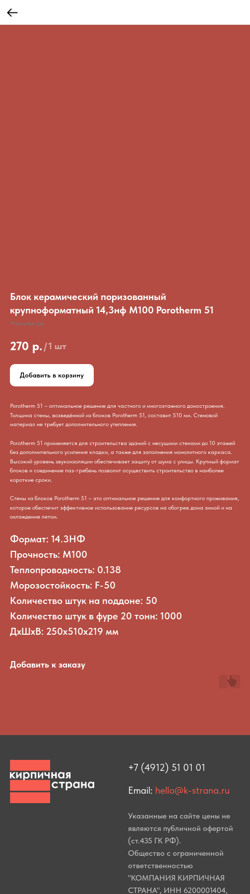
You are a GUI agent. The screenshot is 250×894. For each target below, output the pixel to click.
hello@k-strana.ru (192, 790)
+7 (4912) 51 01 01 (166, 767)
